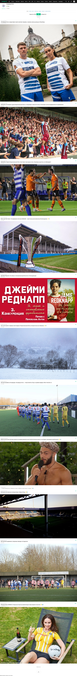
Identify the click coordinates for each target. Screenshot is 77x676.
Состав (30, 11)
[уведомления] (68, 1)
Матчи (33, 11)
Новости (43, 11)
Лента (27, 11)
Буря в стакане (3, 440)
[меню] (9, 1)
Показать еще (38, 666)
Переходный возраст (4, 493)
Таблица (40, 11)
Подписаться (4, 8)
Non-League (2, 163)
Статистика (36, 11)
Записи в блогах (47, 11)
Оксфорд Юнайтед (3, 23)
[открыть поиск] (66, 1)
